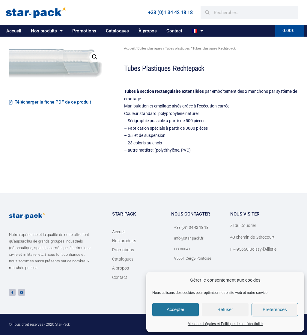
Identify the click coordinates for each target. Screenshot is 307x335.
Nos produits (47, 31)
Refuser (225, 309)
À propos (148, 31)
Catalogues (117, 31)
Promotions (84, 31)
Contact (174, 31)
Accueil (13, 31)
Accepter (175, 309)
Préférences (275, 309)
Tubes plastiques (177, 48)
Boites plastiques (149, 48)
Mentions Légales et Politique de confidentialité (225, 324)
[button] (94, 57)
